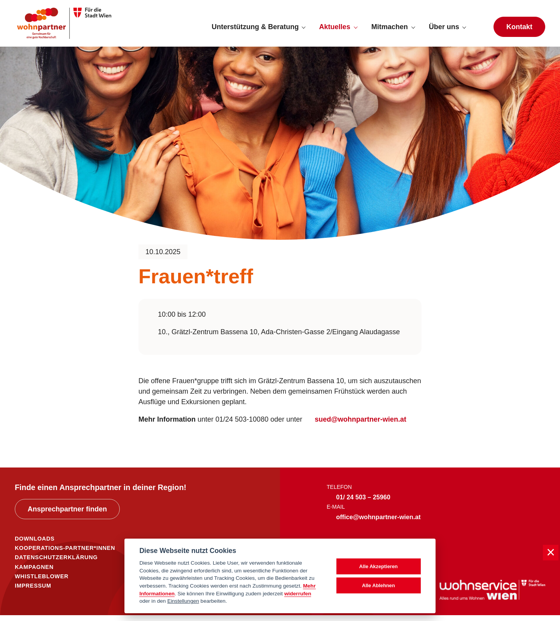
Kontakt (519, 29)
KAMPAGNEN (34, 573)
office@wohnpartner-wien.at (378, 522)
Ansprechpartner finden (67, 515)
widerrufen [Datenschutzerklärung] (298, 594)
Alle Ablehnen (378, 585)
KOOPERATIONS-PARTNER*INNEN (65, 554)
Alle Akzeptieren (378, 566)
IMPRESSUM (33, 591)
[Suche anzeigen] (479, 29)
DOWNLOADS (34, 544)
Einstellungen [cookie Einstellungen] (183, 601)
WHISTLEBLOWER (41, 582)
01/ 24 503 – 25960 (363, 502)
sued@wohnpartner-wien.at (360, 425)
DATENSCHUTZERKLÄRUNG (56, 563)
